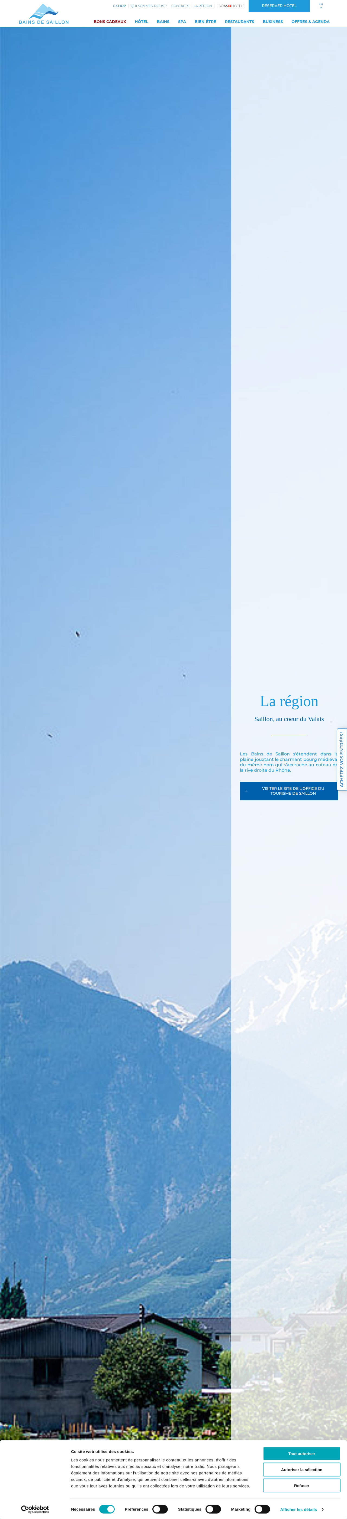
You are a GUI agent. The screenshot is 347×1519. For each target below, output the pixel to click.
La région (203, 6)
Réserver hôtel (279, 5)
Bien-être (205, 21)
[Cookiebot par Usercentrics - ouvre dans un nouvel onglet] (35, 1508)
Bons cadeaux (110, 21)
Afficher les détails (298, 1508)
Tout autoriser (301, 1452)
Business (273, 21)
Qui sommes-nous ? (149, 6)
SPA (182, 21)
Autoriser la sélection (302, 1468)
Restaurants (239, 21)
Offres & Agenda (310, 21)
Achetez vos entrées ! (341, 759)
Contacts (180, 6)
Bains (163, 21)
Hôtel (141, 21)
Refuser (301, 1484)
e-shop (119, 6)
